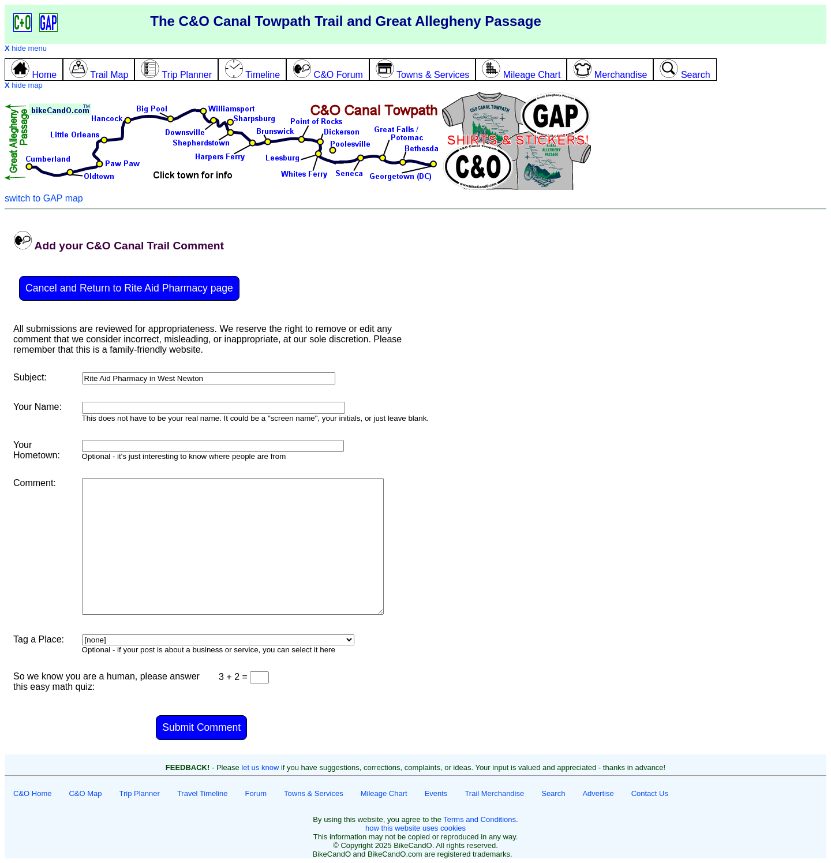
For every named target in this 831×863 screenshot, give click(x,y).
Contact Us (649, 793)
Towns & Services (313, 793)
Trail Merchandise (494, 793)
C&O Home (32, 793)
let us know (260, 767)
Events (436, 793)
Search (553, 793)
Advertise (597, 793)
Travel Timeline (202, 793)
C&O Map (85, 793)
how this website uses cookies (415, 828)
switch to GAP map (44, 198)
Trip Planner (139, 793)
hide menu (26, 48)
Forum (256, 793)
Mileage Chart (384, 793)
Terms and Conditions (479, 819)
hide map (24, 85)
